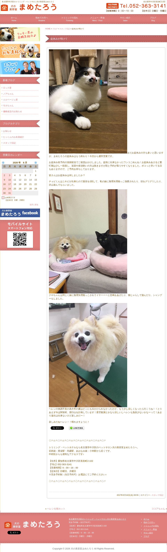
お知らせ (7, 131)
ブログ (153, 19)
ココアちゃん (158, 508)
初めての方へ (41, 19)
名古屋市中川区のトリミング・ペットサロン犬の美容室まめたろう (97, 519)
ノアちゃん (8, 94)
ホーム (14, 19)
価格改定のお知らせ (12, 111)
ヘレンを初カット (56, 508)
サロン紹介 (125, 19)
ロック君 (7, 88)
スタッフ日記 (64, 29)
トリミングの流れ (69, 19)
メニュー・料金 (97, 19)
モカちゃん (8, 105)
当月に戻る (34, 205)
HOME (47, 29)
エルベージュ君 (10, 99)
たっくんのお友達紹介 (13, 137)
